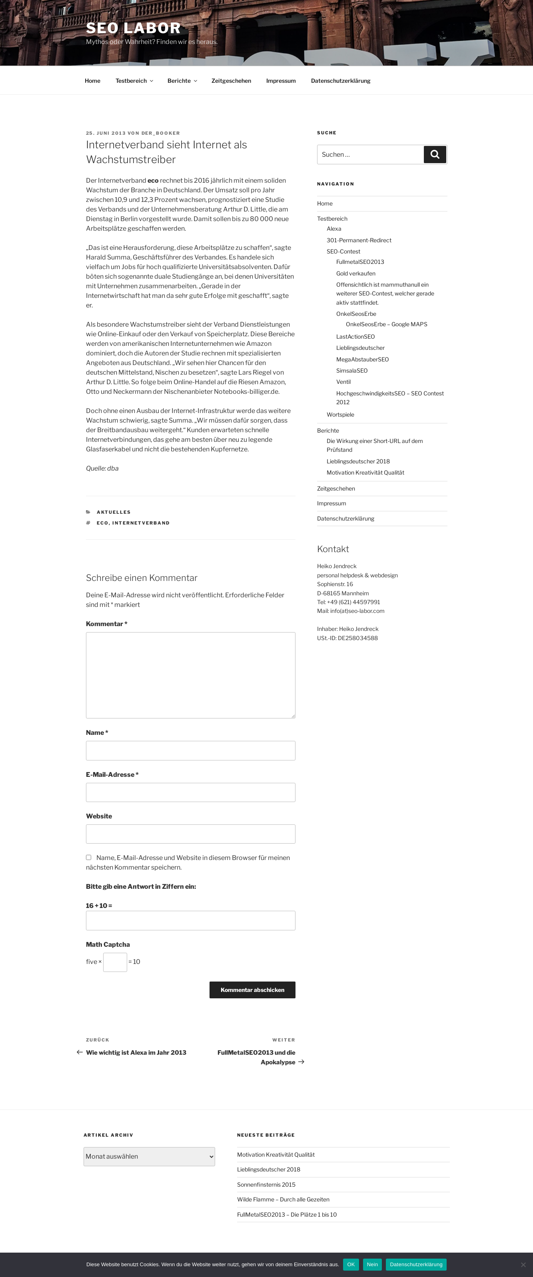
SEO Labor (134, 28)
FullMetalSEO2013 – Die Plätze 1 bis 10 (287, 1214)
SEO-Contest (343, 251)
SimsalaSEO (352, 370)
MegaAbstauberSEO (362, 359)
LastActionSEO (355, 336)
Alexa (334, 228)
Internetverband (141, 523)
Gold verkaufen (355, 273)
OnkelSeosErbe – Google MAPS (386, 324)
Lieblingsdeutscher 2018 (358, 461)
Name (97, 732)
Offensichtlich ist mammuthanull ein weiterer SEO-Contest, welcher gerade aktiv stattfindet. (385, 293)
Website (99, 816)
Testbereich (135, 80)
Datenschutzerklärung (341, 80)
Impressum (281, 80)
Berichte (183, 80)
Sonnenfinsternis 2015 (266, 1184)
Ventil (343, 381)
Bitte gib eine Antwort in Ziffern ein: (141, 886)
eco (103, 523)
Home (92, 80)
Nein (372, 1264)
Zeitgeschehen (231, 80)
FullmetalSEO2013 (360, 261)
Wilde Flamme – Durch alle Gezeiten (283, 1199)
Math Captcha (108, 944)
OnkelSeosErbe (356, 313)
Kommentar (107, 624)
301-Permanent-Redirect (359, 240)
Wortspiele (340, 414)
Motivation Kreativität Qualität (365, 472)
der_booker (161, 133)
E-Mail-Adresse (112, 774)
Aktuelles (114, 512)
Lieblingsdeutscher (360, 347)
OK (351, 1264)
